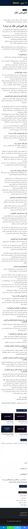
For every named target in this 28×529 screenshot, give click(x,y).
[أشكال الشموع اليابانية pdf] (7, 429)
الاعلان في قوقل (22, 502)
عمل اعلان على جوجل (21, 500)
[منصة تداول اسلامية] (21, 416)
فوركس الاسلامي (23, 434)
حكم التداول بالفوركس (21, 399)
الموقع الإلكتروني (23, 474)
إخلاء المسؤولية (23, 512)
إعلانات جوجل (23, 495)
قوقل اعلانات (23, 504)
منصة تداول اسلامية (22, 421)
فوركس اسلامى (9, 421)
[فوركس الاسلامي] (21, 429)
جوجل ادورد (23, 498)
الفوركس (24, 10)
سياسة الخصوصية (23, 515)
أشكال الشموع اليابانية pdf (7, 434)
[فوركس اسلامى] (7, 416)
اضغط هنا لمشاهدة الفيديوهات (8, 403)
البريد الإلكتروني (23, 468)
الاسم (25, 462)
